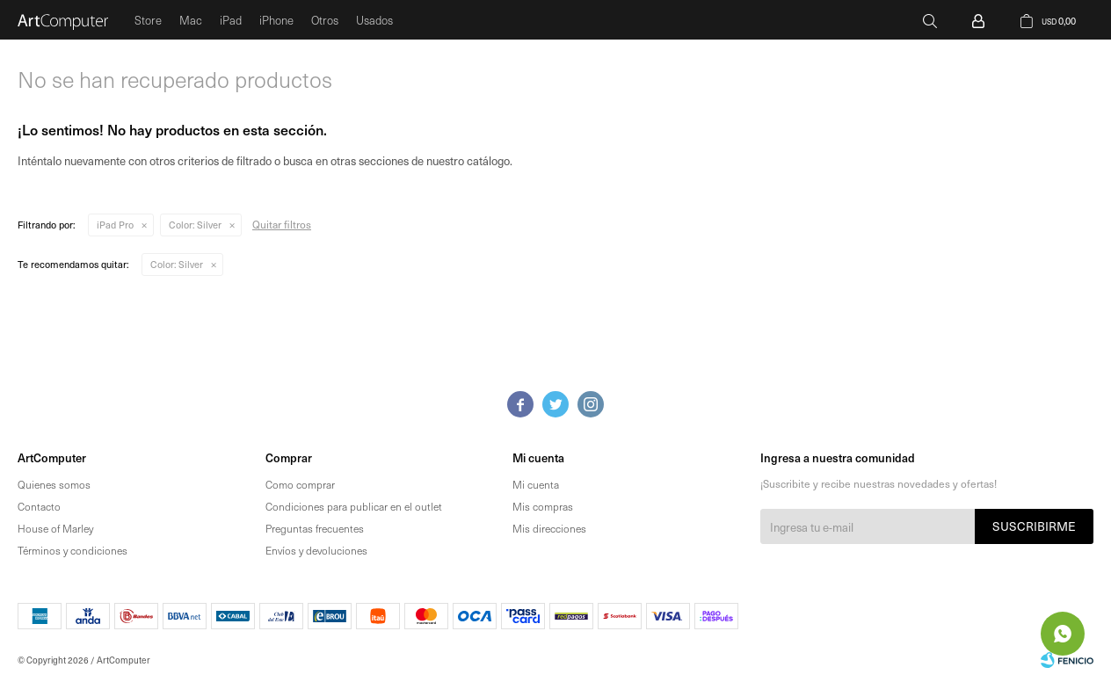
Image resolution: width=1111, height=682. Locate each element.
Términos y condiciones (72, 550)
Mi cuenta (535, 484)
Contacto (39, 506)
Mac (190, 19)
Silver (195, 224)
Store (148, 19)
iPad (231, 19)
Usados (374, 19)
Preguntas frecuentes (314, 528)
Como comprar (300, 484)
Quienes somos (54, 484)
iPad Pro (115, 224)
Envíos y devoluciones (316, 550)
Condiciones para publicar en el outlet (353, 506)
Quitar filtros (281, 224)
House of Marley (55, 528)
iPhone (276, 19)
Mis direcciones (549, 528)
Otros (324, 19)
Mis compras (542, 506)
